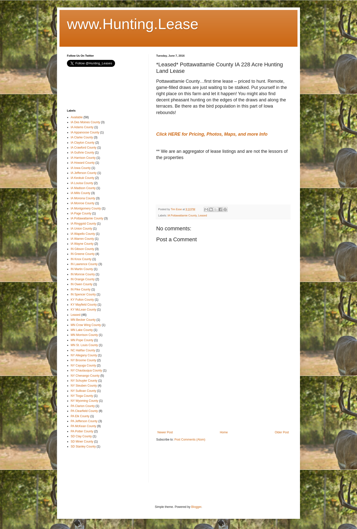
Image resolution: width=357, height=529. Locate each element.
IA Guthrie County (82, 152)
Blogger (196, 507)
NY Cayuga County (83, 365)
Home (224, 432)
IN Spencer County (83, 294)
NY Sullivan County (83, 391)
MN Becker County (83, 320)
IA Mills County (80, 193)
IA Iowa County (81, 168)
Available (77, 117)
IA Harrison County (83, 158)
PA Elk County (80, 416)
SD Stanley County (83, 446)
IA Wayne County (82, 243)
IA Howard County (83, 162)
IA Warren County (82, 239)
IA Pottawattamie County (182, 215)
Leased (202, 215)
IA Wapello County (83, 234)
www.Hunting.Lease (132, 24)
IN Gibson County (82, 249)
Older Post (282, 432)
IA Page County (81, 213)
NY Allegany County (84, 355)
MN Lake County (82, 330)
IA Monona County (83, 198)
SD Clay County (81, 436)
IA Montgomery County (86, 208)
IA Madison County (83, 188)
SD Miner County (82, 441)
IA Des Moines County (85, 122)
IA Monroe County (82, 203)
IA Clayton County (82, 142)
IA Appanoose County (85, 132)
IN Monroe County (83, 274)
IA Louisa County (82, 183)
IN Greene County (83, 254)
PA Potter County (82, 431)
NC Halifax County (83, 350)
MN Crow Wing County (86, 325)
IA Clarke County (82, 137)
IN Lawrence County (84, 264)
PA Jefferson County (84, 421)
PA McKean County (83, 426)
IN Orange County (83, 279)
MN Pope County (82, 340)
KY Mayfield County (84, 304)
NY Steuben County (84, 385)
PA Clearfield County (84, 411)
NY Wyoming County (84, 401)
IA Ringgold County (83, 223)
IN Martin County (82, 269)
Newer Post (165, 432)
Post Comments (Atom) (189, 439)
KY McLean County (83, 309)
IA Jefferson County (84, 173)
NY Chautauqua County (86, 370)
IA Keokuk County (82, 178)
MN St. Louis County (84, 345)
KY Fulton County (82, 299)
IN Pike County (80, 289)
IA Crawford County (83, 147)
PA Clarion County (83, 406)
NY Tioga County (82, 396)
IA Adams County (82, 127)
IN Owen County (81, 284)
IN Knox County (81, 259)
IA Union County (81, 228)
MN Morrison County (84, 335)
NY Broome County (83, 360)
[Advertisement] (196, 185)
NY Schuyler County (84, 380)
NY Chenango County (85, 375)
